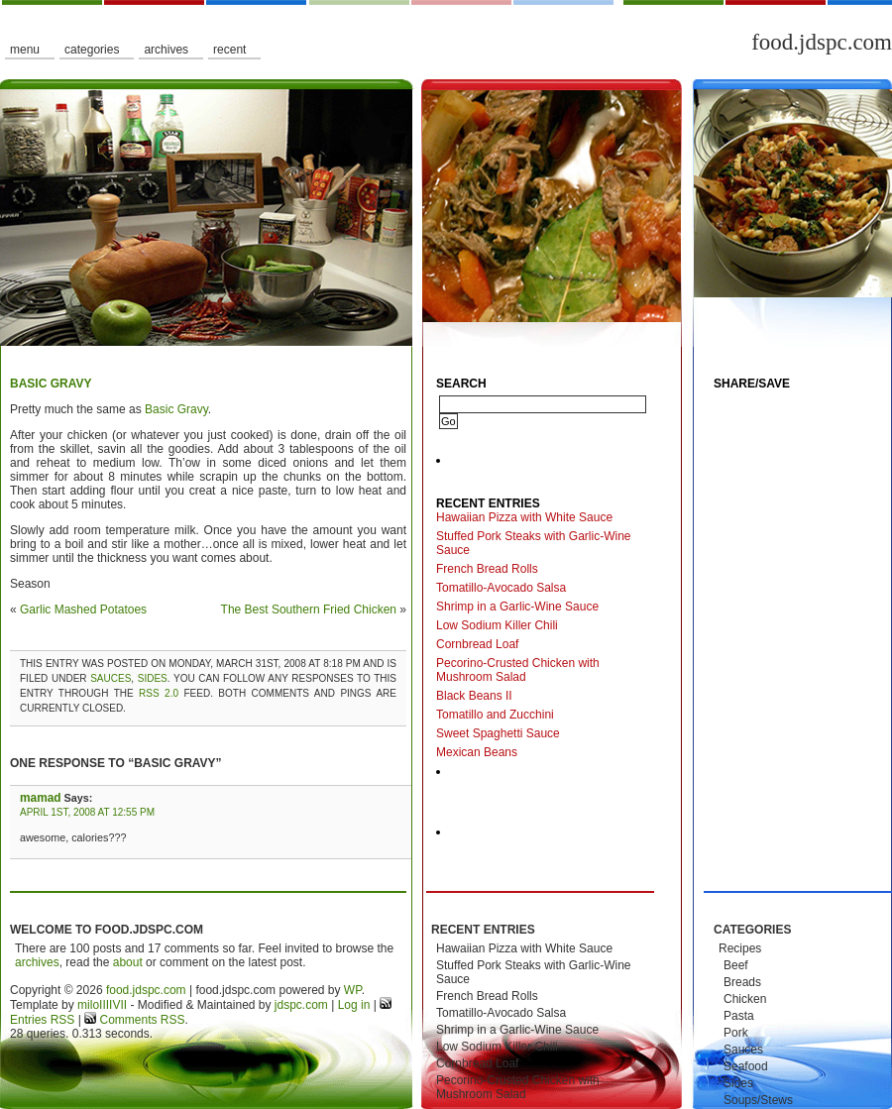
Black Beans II (474, 696)
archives (37, 962)
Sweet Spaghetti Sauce (498, 733)
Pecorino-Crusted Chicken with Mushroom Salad (518, 670)
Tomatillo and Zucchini (495, 714)
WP (353, 990)
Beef (736, 965)
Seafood (746, 1066)
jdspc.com (301, 1005)
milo (88, 1005)
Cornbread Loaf (477, 644)
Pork (736, 1033)
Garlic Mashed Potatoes (83, 609)
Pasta (739, 1016)
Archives (166, 49)
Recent (229, 49)
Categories (91, 49)
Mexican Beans (476, 752)
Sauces (110, 678)
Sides (152, 678)
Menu (25, 49)
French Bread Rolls (487, 569)
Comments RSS (140, 1020)
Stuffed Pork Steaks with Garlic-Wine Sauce (533, 543)
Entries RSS (42, 1020)
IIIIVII (113, 1005)
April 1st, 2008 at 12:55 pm (87, 812)
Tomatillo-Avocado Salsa (501, 588)
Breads (742, 982)
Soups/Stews (758, 1100)
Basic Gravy (50, 383)
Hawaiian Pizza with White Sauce (524, 517)
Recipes (740, 948)
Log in (354, 1005)
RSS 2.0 (158, 693)
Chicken (745, 999)
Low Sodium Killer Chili (497, 625)
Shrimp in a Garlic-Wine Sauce (517, 606)
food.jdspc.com (821, 42)
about (128, 962)
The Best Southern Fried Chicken (308, 609)
